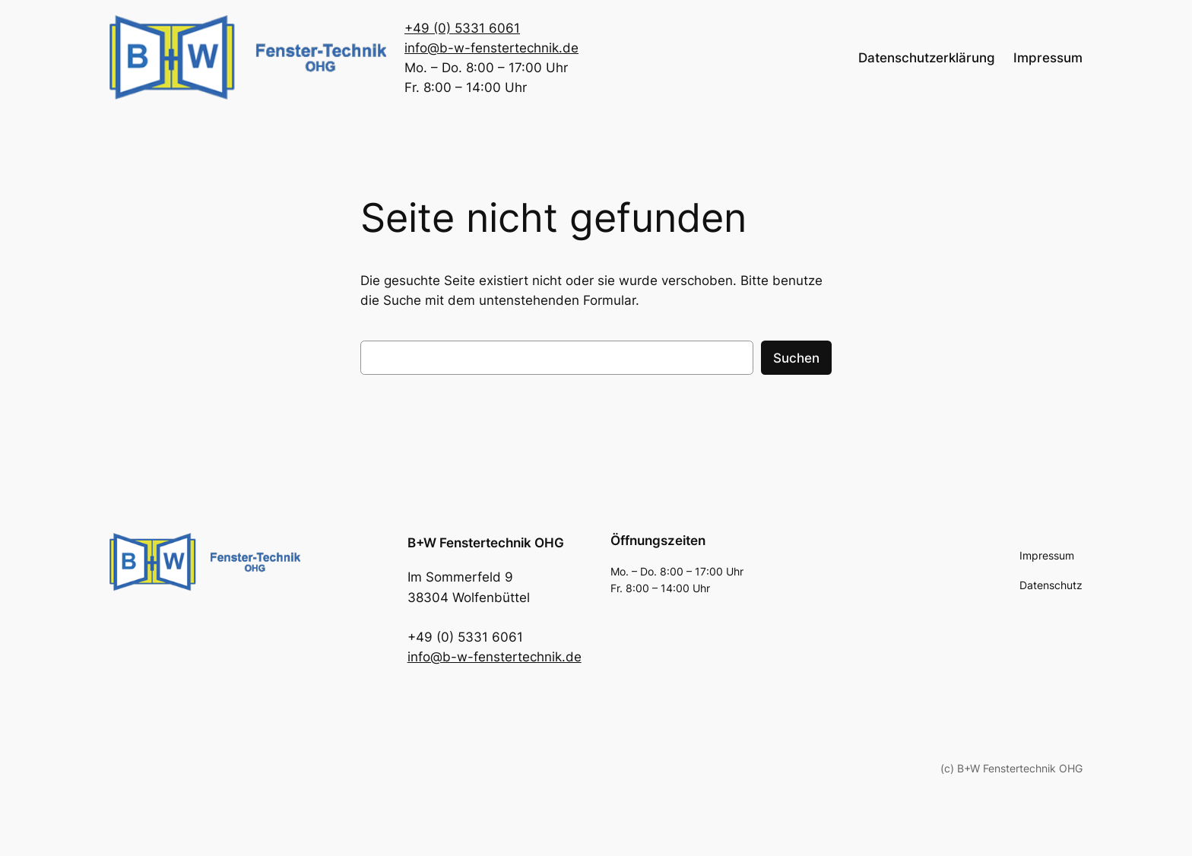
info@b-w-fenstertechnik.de (491, 47)
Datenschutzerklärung (926, 57)
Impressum (1048, 57)
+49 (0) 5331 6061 (462, 28)
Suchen (796, 358)
